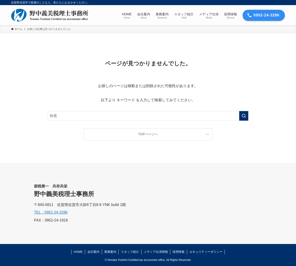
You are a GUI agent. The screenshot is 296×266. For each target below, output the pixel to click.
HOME (78, 251)
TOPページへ (148, 134)
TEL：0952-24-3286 (51, 212)
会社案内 (93, 251)
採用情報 (179, 251)
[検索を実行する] (243, 116)
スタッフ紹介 (130, 251)
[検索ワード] (148, 116)
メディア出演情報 (156, 251)
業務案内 (110, 251)
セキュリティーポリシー (205, 251)
